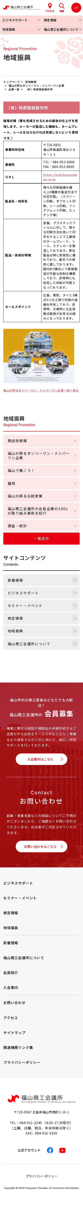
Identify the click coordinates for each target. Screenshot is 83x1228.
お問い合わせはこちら (40, 853)
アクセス (10, 1025)
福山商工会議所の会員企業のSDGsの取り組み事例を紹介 (38, 516)
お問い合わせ (14, 1010)
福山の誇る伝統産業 (25, 501)
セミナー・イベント (25, 611)
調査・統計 (17, 531)
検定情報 (15, 624)
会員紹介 (10, 980)
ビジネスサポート (23, 598)
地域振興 (15, 636)
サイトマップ (14, 1040)
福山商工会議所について (29, 649)
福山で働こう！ (21, 476)
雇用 (11, 488)
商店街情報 (17, 446)
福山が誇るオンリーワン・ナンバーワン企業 (39, 461)
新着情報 (15, 585)
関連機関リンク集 (18, 1055)
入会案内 (10, 995)
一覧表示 (41, 544)
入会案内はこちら (40, 765)
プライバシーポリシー (22, 1070)
